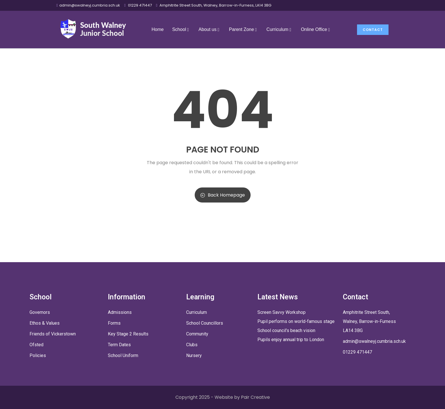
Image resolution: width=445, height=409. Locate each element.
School (181, 29)
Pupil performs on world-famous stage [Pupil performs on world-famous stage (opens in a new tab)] (296, 321)
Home (158, 29)
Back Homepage (222, 195)
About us (210, 29)
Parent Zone (243, 29)
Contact (373, 29)
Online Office (316, 29)
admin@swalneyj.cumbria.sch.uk (89, 5)
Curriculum (279, 29)
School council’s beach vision (286, 330)
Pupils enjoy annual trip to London (290, 339)
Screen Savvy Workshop (281, 312)
